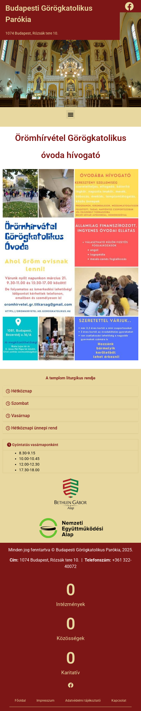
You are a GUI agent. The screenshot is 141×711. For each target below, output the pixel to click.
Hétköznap (21, 391)
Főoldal (20, 700)
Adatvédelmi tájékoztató (83, 700)
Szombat (19, 403)
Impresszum (46, 700)
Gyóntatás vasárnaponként (35, 445)
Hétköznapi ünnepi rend (34, 428)
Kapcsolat (118, 700)
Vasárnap (20, 415)
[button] (70, 114)
